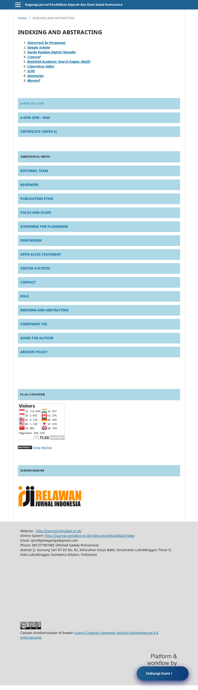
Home (22, 18)
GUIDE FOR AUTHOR (36, 338)
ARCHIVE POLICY (34, 352)
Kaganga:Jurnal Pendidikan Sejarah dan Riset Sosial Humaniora (74, 4)
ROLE (24, 296)
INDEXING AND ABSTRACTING (44, 310)
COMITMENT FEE (33, 324)
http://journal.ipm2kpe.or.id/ (59, 531)
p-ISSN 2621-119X (32, 103)
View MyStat (42, 448)
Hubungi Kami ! (159, 673)
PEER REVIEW (31, 240)
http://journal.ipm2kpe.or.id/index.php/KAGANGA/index (89, 535)
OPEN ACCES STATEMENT (40, 254)
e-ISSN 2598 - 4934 (35, 117)
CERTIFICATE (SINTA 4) (38, 131)
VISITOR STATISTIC (35, 268)
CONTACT (28, 282)
